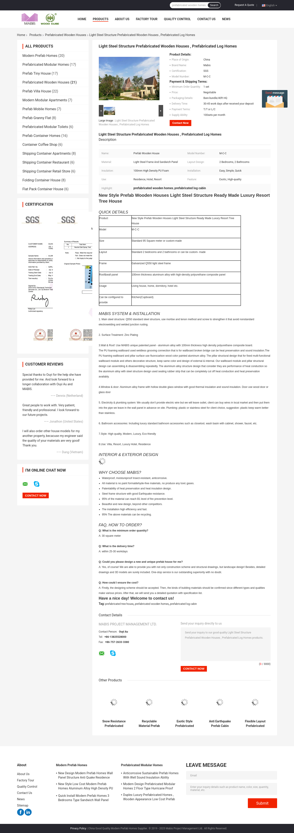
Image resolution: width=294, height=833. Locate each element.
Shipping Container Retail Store (46, 171)
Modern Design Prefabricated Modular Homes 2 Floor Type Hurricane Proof (149, 786)
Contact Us (206, 19)
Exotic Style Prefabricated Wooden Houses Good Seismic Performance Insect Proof (185, 724)
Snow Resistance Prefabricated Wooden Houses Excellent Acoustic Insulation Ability (114, 724)
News (226, 19)
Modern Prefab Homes (40, 56)
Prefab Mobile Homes (39, 109)
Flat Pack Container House (43, 189)
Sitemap (22, 805)
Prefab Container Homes (41, 136)
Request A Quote (244, 5)
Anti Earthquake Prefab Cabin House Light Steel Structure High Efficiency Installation (220, 724)
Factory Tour (147, 19)
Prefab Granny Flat (37, 118)
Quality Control (177, 19)
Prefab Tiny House (37, 73)
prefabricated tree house (119, 603)
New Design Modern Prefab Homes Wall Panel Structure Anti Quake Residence (85, 775)
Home (82, 19)
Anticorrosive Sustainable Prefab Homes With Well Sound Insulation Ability (151, 775)
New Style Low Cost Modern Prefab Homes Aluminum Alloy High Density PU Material (85, 786)
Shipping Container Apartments (47, 153)
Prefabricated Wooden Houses (65, 35)
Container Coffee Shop (40, 145)
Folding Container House (41, 180)
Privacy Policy (78, 828)
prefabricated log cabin (183, 603)
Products (100, 19)
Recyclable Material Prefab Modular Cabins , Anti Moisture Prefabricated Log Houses (149, 724)
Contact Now (180, 123)
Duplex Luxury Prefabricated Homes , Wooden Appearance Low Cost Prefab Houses (149, 797)
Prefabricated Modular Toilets (45, 127)
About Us (122, 19)
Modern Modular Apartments (45, 100)
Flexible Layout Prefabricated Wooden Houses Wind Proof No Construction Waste (255, 724)
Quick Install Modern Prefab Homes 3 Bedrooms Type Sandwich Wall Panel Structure (83, 798)
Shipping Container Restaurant (46, 162)
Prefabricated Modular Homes (46, 64)
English (271, 5)
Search (214, 5)
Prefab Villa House (37, 91)
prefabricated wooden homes (152, 603)
